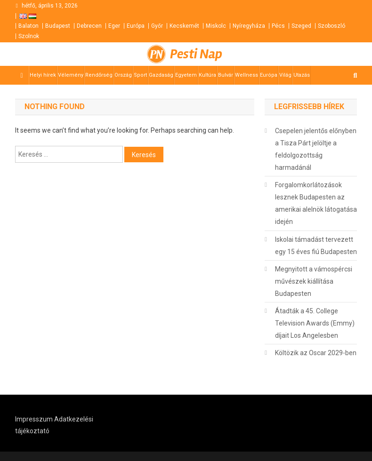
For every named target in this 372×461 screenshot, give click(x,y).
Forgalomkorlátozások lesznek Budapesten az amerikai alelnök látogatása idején (316, 203)
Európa (136, 26)
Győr (157, 26)
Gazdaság (161, 75)
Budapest (57, 26)
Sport (140, 75)
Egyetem (186, 75)
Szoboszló (331, 26)
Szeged (301, 26)
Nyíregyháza (249, 26)
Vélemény (70, 75)
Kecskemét (184, 26)
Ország (123, 75)
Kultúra (207, 75)
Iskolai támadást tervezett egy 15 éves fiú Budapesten (316, 245)
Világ (285, 75)
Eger (114, 26)
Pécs (278, 26)
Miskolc (216, 26)
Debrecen (89, 26)
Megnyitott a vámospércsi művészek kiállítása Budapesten (313, 281)
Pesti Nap (196, 54)
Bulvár (225, 75)
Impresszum (34, 419)
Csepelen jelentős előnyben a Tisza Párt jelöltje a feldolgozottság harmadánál (315, 149)
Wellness (246, 75)
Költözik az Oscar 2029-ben (315, 353)
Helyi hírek (43, 75)
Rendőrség (99, 75)
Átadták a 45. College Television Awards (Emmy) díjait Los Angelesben (315, 323)
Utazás (301, 75)
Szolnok (28, 36)
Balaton (28, 26)
